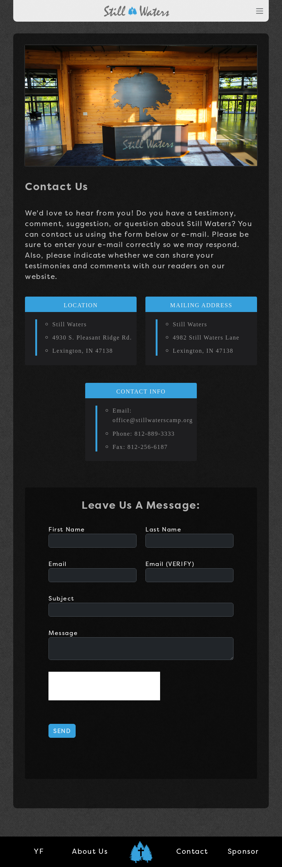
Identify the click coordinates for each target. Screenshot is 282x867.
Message (63, 633)
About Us (90, 851)
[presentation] (104, 686)
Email (57, 564)
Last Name (163, 529)
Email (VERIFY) (169, 564)
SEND (62, 731)
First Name (66, 529)
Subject (61, 598)
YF (39, 851)
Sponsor (243, 851)
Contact (192, 851)
